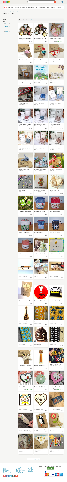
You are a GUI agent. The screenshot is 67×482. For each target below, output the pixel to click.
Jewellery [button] (10, 7)
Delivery (4, 468)
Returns (4, 469)
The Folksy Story (31, 467)
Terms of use (30, 470)
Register (17, 1)
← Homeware (5, 11)
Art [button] (36, 7)
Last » (39, 459)
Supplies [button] (59, 7)
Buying (5, 471)
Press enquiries (30, 471)
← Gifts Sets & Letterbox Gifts (14, 11)
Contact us (30, 468)
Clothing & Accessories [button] (21, 7)
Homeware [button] (31, 7)
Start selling (23, 1)
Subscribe (50, 468)
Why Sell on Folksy (19, 469)
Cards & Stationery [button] (44, 7)
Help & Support (18, 468)
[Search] (55, 2)
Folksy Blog (18, 471)
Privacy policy (30, 469)
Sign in (13, 1)
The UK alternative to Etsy (20, 470)
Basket (61, 2)
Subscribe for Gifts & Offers (7, 472)
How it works (5, 467)
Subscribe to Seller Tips (20, 472)
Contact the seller (6, 470)
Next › (35, 459)
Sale (5, 7)
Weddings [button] (52, 7)
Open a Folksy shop (19, 467)
